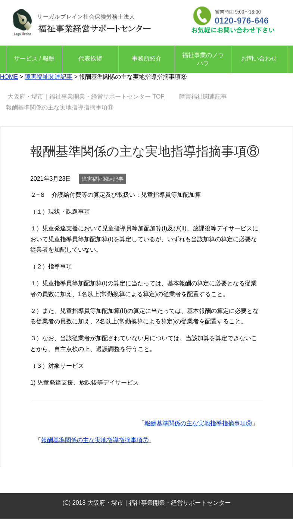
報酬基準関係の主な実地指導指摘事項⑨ (198, 423)
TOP (86, 96)
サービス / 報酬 (34, 58)
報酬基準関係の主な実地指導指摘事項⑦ (95, 440)
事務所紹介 (147, 58)
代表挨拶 (90, 58)
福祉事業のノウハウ (203, 59)
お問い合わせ (259, 58)
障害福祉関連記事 (103, 179)
